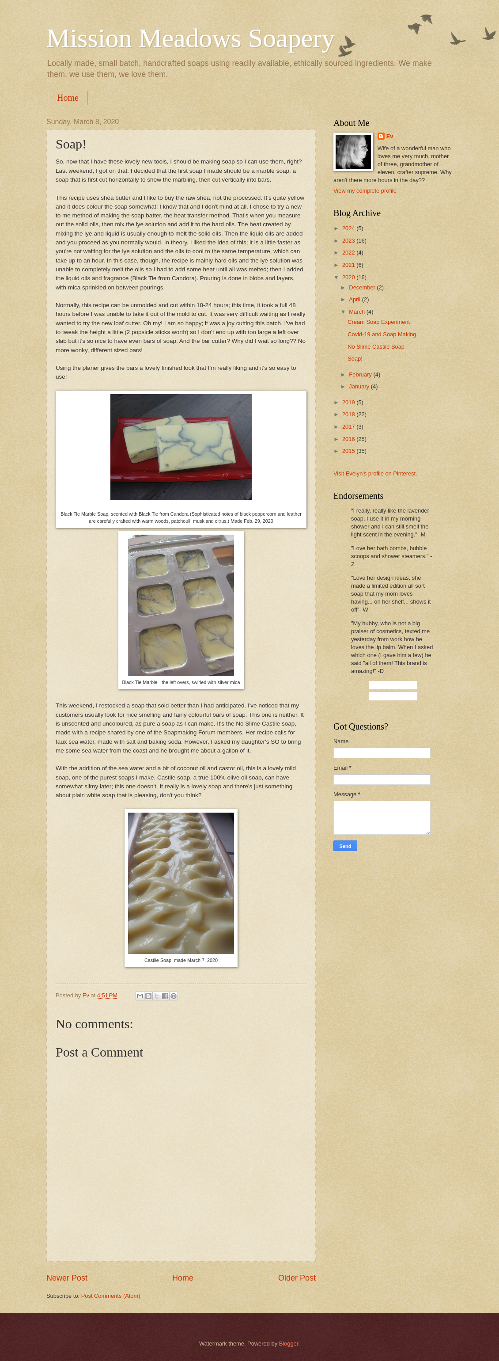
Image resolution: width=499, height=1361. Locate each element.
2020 (349, 277)
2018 (349, 414)
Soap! (355, 358)
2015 (349, 451)
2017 (349, 426)
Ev (389, 136)
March (357, 311)
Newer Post (66, 1278)
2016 (349, 439)
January (359, 386)
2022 (349, 252)
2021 (349, 265)
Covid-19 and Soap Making (382, 334)
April (355, 299)
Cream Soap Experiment (379, 322)
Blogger (289, 1343)
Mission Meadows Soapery (190, 38)
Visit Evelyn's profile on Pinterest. (375, 473)
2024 (349, 228)
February (361, 374)
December (363, 287)
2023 (349, 240)
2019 (349, 402)
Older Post (297, 1278)
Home (68, 98)
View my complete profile (365, 190)
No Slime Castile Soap (376, 346)
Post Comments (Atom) (110, 1296)
